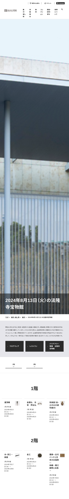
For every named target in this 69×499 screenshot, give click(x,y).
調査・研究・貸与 (49, 12)
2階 (34, 364)
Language (60, 3)
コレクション (41, 12)
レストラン (32, 346)
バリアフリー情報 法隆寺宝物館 (53, 346)
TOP (7, 317)
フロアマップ (13, 346)
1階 (13, 364)
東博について (56, 12)
